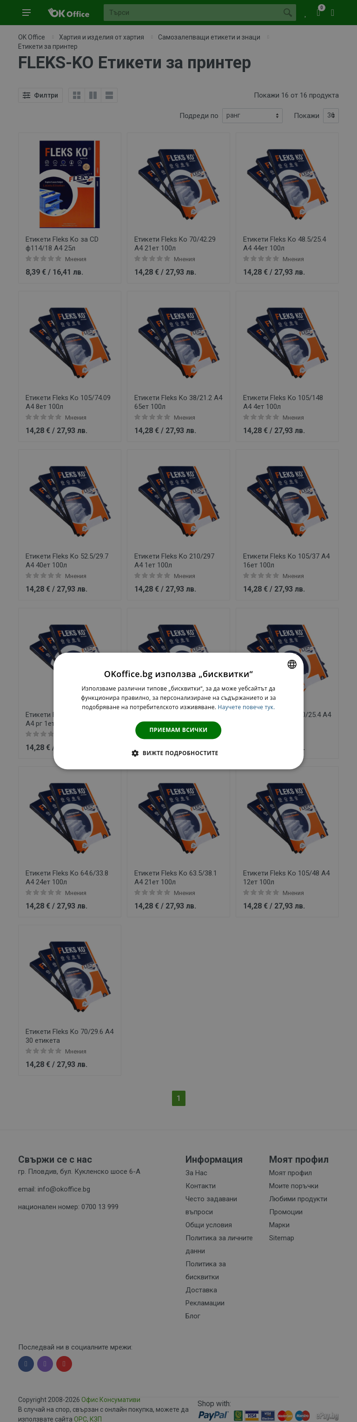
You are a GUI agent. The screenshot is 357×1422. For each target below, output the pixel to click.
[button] (178, 753)
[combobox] (292, 664)
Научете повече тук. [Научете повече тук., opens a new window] (246, 707)
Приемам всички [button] (179, 730)
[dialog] (178, 710)
